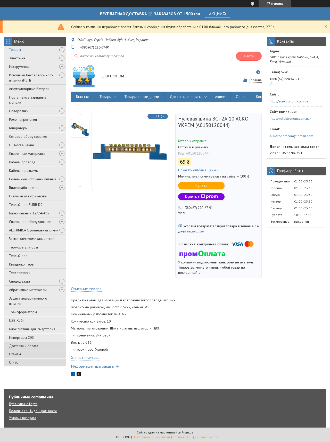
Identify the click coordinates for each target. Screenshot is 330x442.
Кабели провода (22, 162)
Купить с (201, 196)
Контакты (264, 97)
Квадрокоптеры (21, 264)
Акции (220, 97)
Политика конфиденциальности (33, 411)
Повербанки (18, 111)
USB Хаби (16, 320)
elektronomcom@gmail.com (291, 136)
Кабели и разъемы (23, 170)
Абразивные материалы (28, 289)
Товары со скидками (141, 97)
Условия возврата (22, 418)
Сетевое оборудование (28, 136)
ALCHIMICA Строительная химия (34, 230)
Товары (15, 49)
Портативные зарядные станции (27, 100)
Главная (82, 97)
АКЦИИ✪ (217, 13)
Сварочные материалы (27, 153)
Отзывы (15, 354)
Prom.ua (187, 432)
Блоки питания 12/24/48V (29, 213)
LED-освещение (21, 145)
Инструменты (19, 66)
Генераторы (18, 128)
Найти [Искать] (249, 56)
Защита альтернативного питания (28, 301)
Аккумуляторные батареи (29, 88)
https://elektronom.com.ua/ (290, 118)
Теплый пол (18, 255)
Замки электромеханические (31, 238)
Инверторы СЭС (21, 337)
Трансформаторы (23, 312)
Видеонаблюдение (24, 187)
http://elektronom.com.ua (289, 101)
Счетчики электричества (28, 196)
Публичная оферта (23, 404)
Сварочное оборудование (30, 221)
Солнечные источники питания (32, 179)
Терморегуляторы (23, 247)
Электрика (17, 58)
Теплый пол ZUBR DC (26, 204)
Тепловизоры (19, 272)
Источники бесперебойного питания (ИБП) (31, 78)
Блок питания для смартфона (32, 329)
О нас (13, 362)
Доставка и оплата (23, 345)
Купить (201, 185)
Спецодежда (19, 281)
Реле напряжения (23, 119)
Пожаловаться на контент (151, 437)
